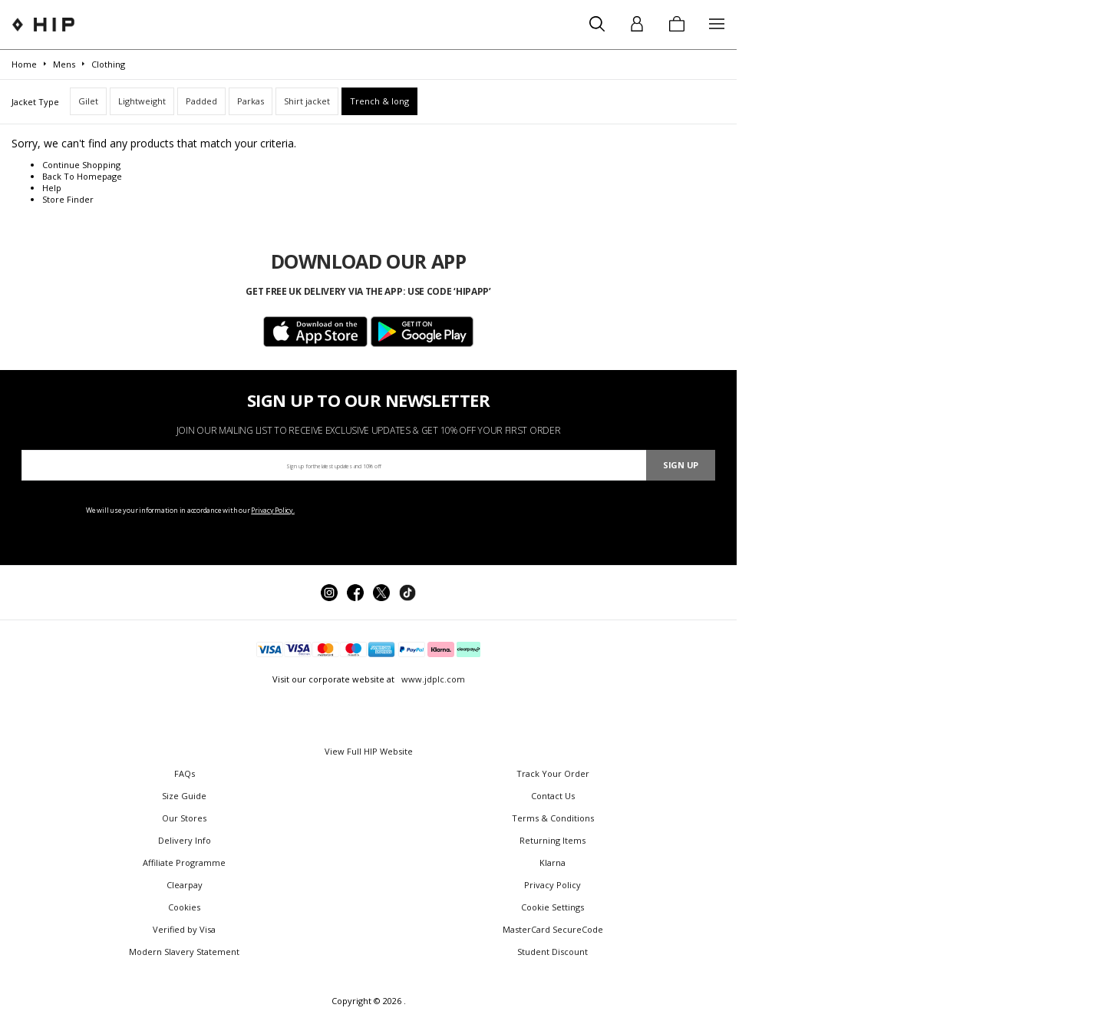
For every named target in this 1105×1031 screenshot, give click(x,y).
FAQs (184, 773)
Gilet (88, 101)
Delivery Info (184, 840)
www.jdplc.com (432, 679)
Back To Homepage (82, 176)
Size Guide (184, 795)
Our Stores (184, 818)
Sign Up (680, 465)
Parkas (250, 101)
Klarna (552, 862)
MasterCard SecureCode (553, 929)
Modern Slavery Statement (184, 951)
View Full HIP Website (369, 751)
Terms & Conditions (553, 818)
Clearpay (185, 885)
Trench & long (379, 101)
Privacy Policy (552, 885)
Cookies (184, 907)
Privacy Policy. (273, 510)
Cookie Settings (552, 907)
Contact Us (553, 795)
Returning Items (552, 840)
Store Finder (68, 199)
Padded (201, 101)
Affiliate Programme (184, 862)
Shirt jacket (307, 101)
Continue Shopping (81, 164)
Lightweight (142, 101)
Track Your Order (552, 773)
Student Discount (552, 951)
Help (51, 187)
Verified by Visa (184, 929)
